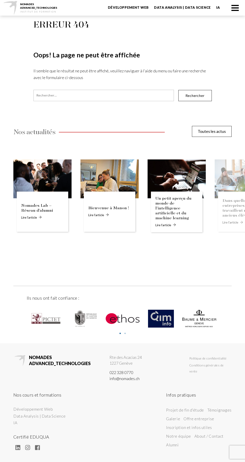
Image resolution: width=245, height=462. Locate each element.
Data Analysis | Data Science (182, 7)
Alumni (172, 444)
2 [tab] (125, 333)
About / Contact (209, 436)
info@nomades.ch (124, 378)
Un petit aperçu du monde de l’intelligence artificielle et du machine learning (173, 208)
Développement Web (128, 7)
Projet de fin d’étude (185, 410)
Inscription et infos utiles (189, 427)
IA (218, 7)
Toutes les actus (212, 131)
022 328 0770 (121, 372)
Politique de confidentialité (208, 358)
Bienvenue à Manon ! (108, 208)
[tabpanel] (46, 318)
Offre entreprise (198, 418)
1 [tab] (120, 333)
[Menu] (235, 8)
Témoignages (219, 410)
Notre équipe (178, 436)
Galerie (173, 418)
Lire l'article (31, 217)
